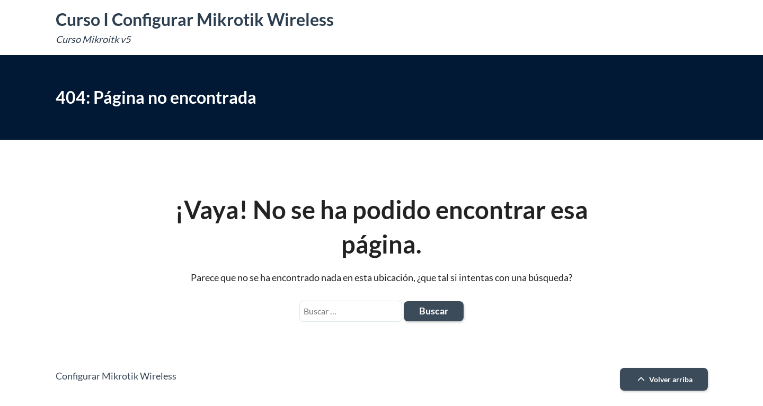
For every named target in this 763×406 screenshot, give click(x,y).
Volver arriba (664, 379)
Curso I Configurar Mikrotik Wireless (195, 19)
